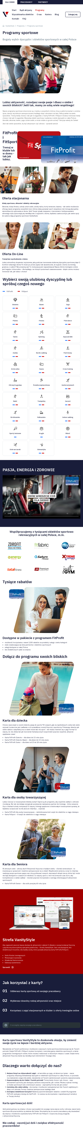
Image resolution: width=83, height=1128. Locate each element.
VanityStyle (10, 26)
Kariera (48, 14)
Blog (57, 14)
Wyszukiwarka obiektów (23, 14)
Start (14, 10)
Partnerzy (43, 2)
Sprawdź (6, 967)
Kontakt (15, 18)
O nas (39, 14)
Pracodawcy (26, 2)
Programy (39, 10)
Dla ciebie (10, 2)
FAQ (24, 18)
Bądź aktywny (26, 10)
